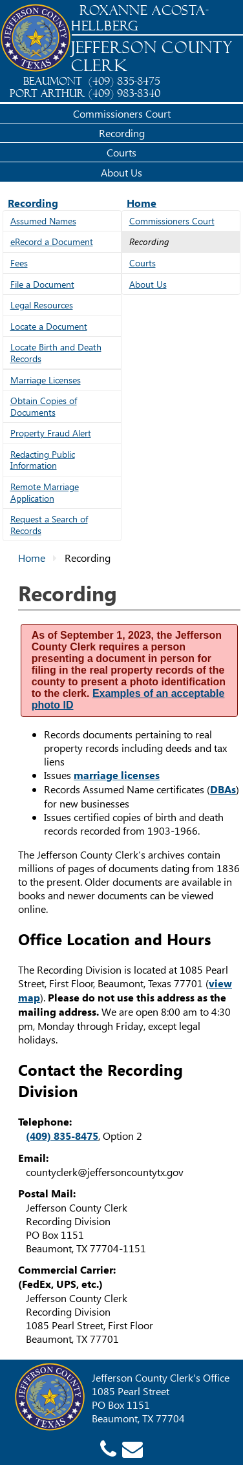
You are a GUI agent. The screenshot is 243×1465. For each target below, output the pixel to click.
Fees (19, 263)
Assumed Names (43, 221)
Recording (122, 133)
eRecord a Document (51, 241)
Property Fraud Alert (50, 433)
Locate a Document (48, 326)
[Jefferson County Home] (35, 38)
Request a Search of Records (49, 525)
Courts (121, 152)
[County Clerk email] (132, 1447)
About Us (121, 172)
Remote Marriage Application (44, 492)
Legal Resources (41, 305)
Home (141, 202)
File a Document (42, 284)
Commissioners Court (122, 113)
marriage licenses (117, 775)
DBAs (223, 789)
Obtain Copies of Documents (43, 406)
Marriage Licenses (45, 380)
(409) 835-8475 (62, 1136)
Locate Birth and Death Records (55, 353)
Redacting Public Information (42, 460)
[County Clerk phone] (108, 1447)
